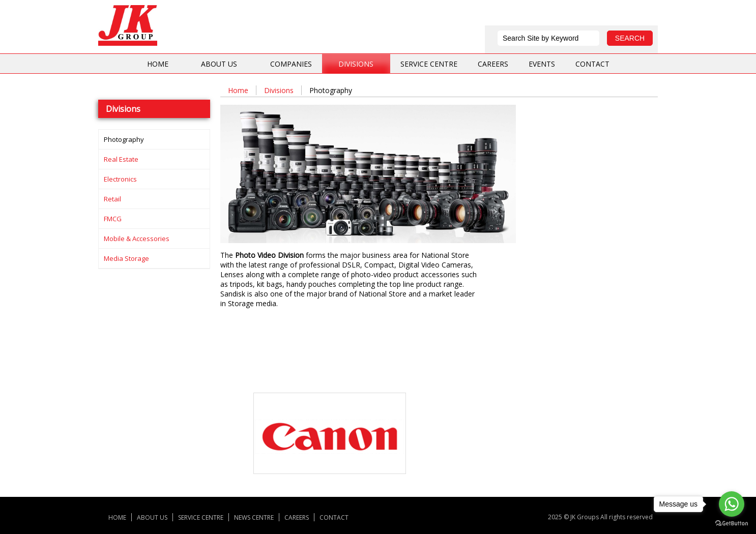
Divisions (355, 64)
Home (157, 64)
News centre (254, 517)
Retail (112, 198)
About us (219, 64)
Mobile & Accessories (136, 238)
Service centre (428, 64)
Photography (124, 139)
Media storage (126, 258)
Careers (493, 64)
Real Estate (121, 159)
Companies (291, 64)
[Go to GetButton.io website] (731, 523)
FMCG (113, 218)
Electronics (120, 179)
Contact (592, 64)
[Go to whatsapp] (731, 504)
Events (542, 64)
